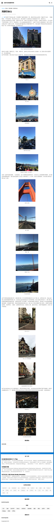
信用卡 (32, 488)
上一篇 (3, 17)
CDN (7, 490)
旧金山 (6, 8)
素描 (47, 490)
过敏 (3, 492)
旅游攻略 (10, 8)
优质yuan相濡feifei (9, 2)
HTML (31, 490)
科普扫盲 (23, 488)
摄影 (40, 488)
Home (3, 8)
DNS (15, 490)
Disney (23, 490)
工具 (39, 490)
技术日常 (4, 488)
